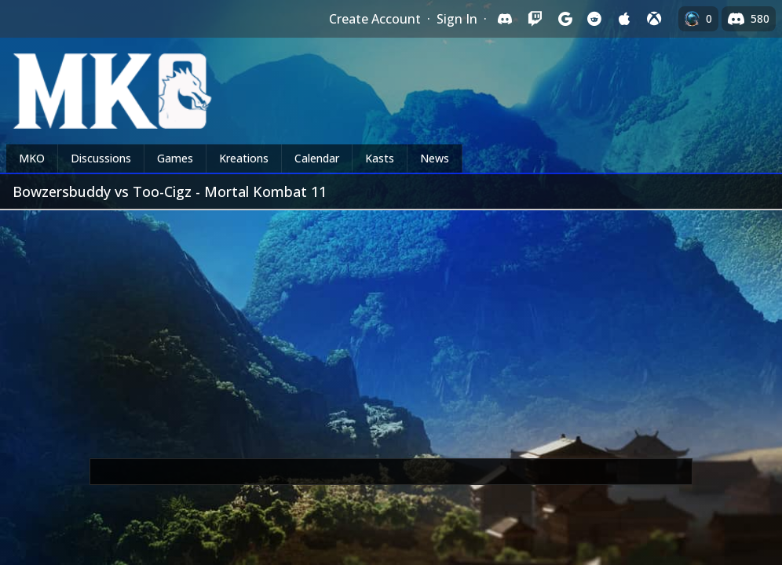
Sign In (457, 18)
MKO (32, 158)
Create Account (375, 18)
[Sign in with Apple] (624, 19)
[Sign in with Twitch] (534, 19)
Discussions (101, 158)
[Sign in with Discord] (505, 19)
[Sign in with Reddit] (594, 19)
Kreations (244, 158)
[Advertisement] (391, 328)
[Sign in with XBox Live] (654, 19)
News (434, 158)
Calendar (316, 158)
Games (175, 158)
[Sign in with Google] (564, 19)
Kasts (379, 158)
